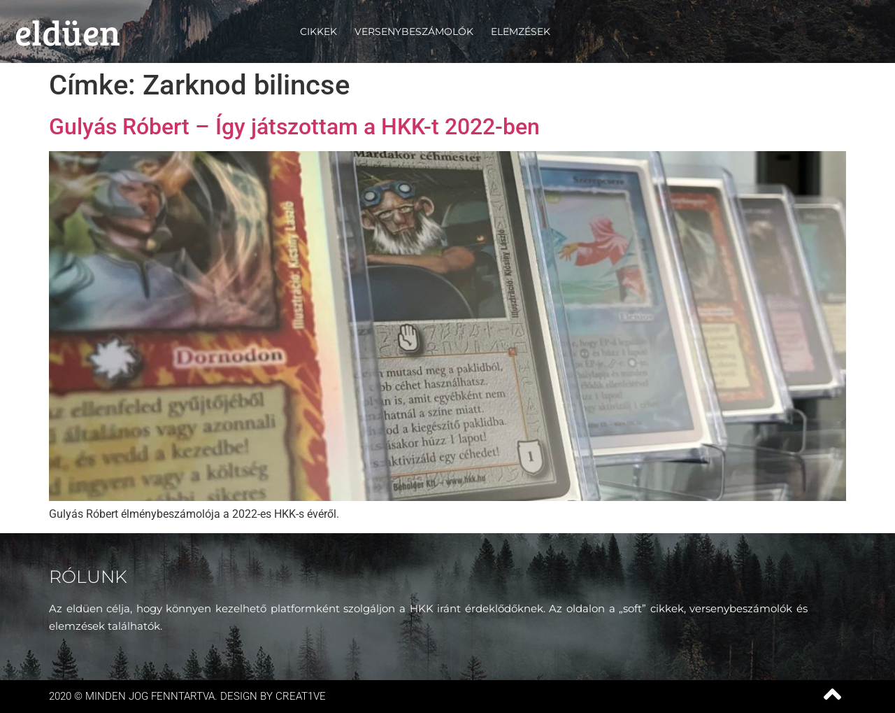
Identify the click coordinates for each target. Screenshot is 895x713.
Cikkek (318, 31)
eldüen (67, 31)
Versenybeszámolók (414, 31)
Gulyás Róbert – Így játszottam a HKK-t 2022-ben (294, 126)
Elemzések (520, 31)
